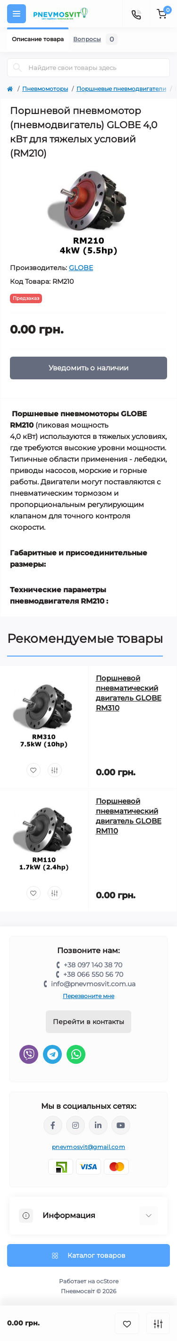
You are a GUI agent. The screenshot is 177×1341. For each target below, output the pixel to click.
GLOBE (81, 267)
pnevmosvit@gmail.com (88, 1146)
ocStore (107, 1281)
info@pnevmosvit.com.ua (93, 984)
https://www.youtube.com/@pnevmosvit (121, 1125)
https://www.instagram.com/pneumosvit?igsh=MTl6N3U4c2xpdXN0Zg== (75, 1125)
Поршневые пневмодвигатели (121, 88)
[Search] (17, 67)
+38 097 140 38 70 (93, 965)
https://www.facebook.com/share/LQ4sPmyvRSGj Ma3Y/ (53, 1125)
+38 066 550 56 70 (93, 974)
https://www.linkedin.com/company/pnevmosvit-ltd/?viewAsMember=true (98, 1125)
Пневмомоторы (45, 88)
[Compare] (55, 770)
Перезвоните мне (88, 995)
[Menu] (16, 13)
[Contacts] (136, 13)
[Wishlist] (33, 770)
